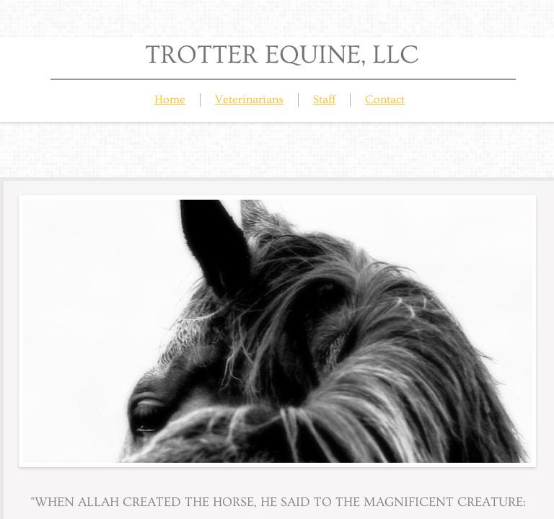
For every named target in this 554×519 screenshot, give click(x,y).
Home (169, 99)
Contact (385, 99)
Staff (324, 99)
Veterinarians (249, 99)
